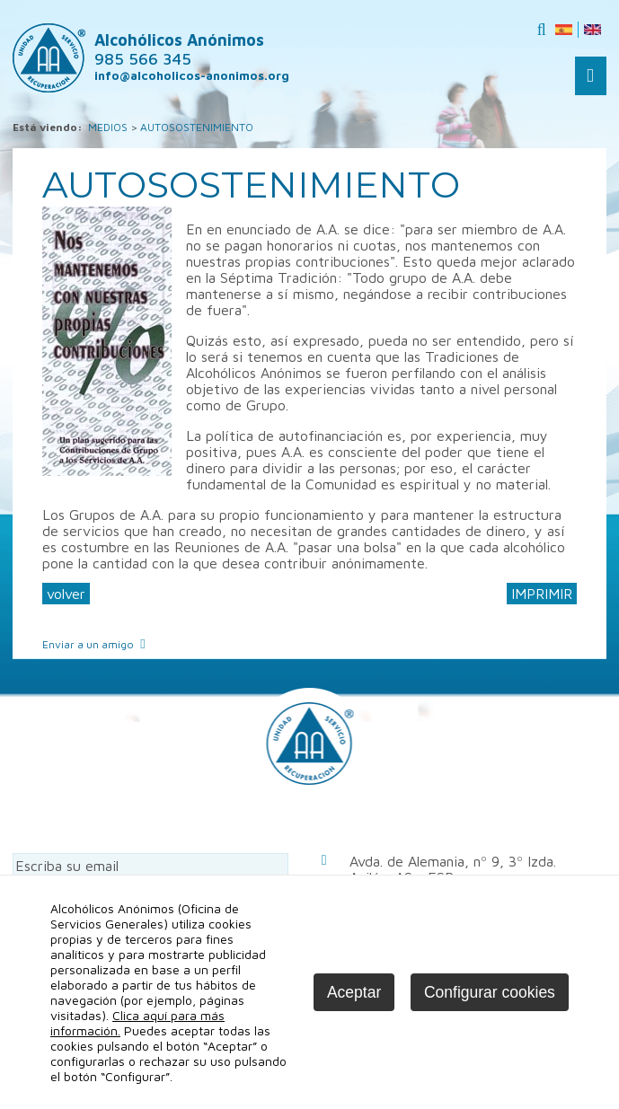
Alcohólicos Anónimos (179, 49)
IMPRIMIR (541, 593)
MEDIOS (108, 127)
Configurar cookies (489, 992)
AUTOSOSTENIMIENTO (196, 127)
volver (66, 593)
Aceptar (354, 992)
